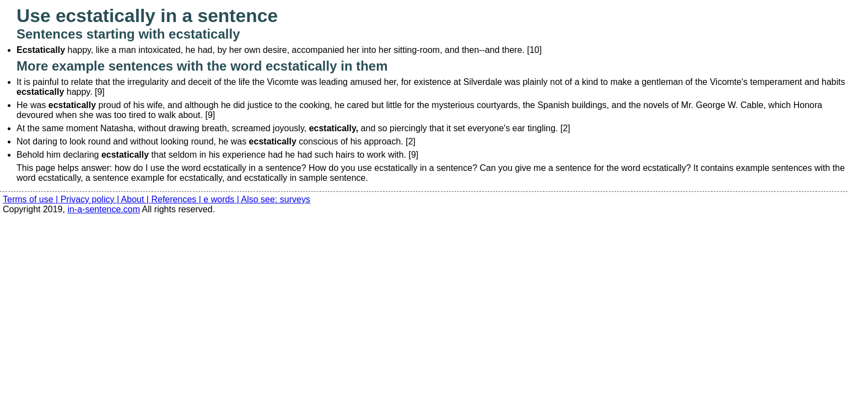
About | (136, 199)
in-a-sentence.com (103, 209)
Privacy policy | (91, 199)
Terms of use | (32, 199)
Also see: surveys (275, 199)
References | (177, 199)
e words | (222, 199)
